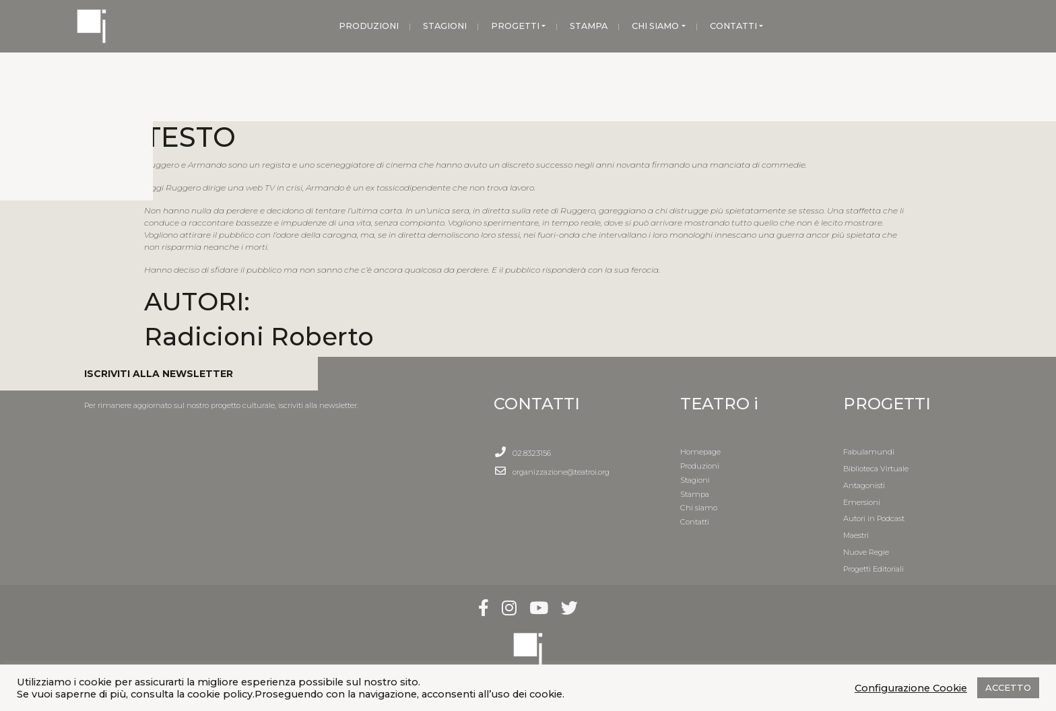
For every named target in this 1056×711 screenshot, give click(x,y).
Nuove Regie (866, 552)
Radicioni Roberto (259, 336)
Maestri (856, 535)
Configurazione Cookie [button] (911, 688)
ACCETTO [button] (1008, 687)
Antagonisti (864, 485)
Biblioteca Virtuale (876, 468)
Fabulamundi (868, 451)
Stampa (694, 494)
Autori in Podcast (873, 518)
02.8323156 (532, 453)
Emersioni (861, 502)
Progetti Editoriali (873, 569)
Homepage (700, 451)
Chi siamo (698, 507)
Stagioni (695, 480)
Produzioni (699, 466)
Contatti (694, 522)
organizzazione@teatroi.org (561, 472)
